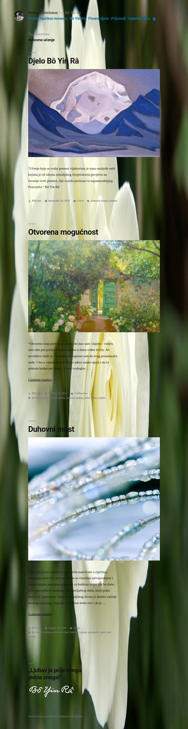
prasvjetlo (93, 632)
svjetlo (101, 397)
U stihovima (80, 393)
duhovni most (61, 632)
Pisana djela (98, 18)
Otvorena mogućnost (63, 232)
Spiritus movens (53, 18)
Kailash (113, 200)
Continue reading (42, 379)
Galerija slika (139, 18)
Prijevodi (118, 18)
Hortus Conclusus (43, 12)
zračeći (32, 636)
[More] (154, 19)
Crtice (80, 200)
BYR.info (36, 200)
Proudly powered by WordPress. (66, 716)
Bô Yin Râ (78, 18)
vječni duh (105, 632)
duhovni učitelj (57, 397)
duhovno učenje (99, 200)
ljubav (94, 397)
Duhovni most (51, 429)
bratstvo (47, 632)
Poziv (32, 18)
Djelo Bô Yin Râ (53, 60)
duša (87, 397)
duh (45, 397)
